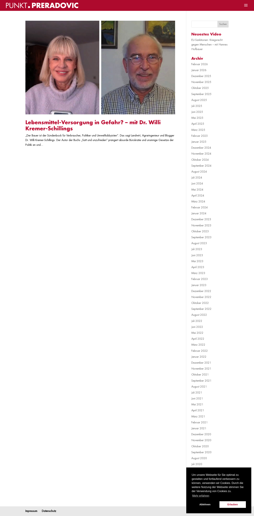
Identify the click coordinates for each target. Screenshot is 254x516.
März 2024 (198, 201)
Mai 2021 (197, 404)
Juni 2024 (197, 183)
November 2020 (201, 440)
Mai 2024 (197, 189)
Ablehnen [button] (204, 504)
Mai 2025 (197, 118)
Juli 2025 (196, 106)
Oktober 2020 (200, 446)
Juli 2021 (196, 392)
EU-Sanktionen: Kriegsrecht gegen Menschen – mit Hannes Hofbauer (209, 45)
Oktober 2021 (200, 374)
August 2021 (199, 386)
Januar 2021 (198, 428)
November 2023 (201, 225)
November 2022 (201, 297)
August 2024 (199, 171)
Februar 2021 (199, 422)
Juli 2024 (196, 177)
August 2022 (199, 315)
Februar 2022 (199, 351)
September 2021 (201, 380)
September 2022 (201, 309)
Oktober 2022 (200, 303)
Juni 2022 (197, 327)
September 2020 (201, 452)
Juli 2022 (196, 321)
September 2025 (201, 94)
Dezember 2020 (201, 434)
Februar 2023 (199, 279)
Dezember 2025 (201, 76)
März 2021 (198, 416)
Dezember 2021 (201, 362)
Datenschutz (49, 511)
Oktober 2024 (200, 159)
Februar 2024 (199, 207)
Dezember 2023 (201, 219)
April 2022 (197, 338)
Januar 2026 (198, 70)
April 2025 (197, 124)
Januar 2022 (198, 356)
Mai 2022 (197, 333)
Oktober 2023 (200, 231)
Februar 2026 (199, 64)
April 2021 (197, 410)
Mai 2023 (197, 261)
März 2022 (198, 344)
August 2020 (199, 458)
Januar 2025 (198, 141)
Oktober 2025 (200, 88)
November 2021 (201, 368)
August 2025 (199, 100)
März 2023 (198, 273)
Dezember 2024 (201, 147)
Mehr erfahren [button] (200, 495)
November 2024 (201, 153)
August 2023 (199, 243)
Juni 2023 (197, 255)
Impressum (31, 511)
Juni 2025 (197, 112)
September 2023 (201, 237)
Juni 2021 (197, 398)
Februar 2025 (199, 136)
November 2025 (201, 82)
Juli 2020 (196, 464)
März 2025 (198, 130)
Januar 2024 (198, 213)
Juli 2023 (196, 249)
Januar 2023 (198, 285)
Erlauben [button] (232, 504)
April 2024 (197, 195)
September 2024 (201, 165)
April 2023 (197, 267)
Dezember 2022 (201, 291)
